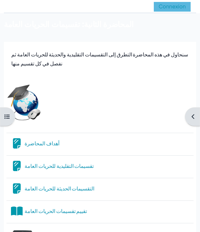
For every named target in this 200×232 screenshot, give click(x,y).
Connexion (172, 6)
